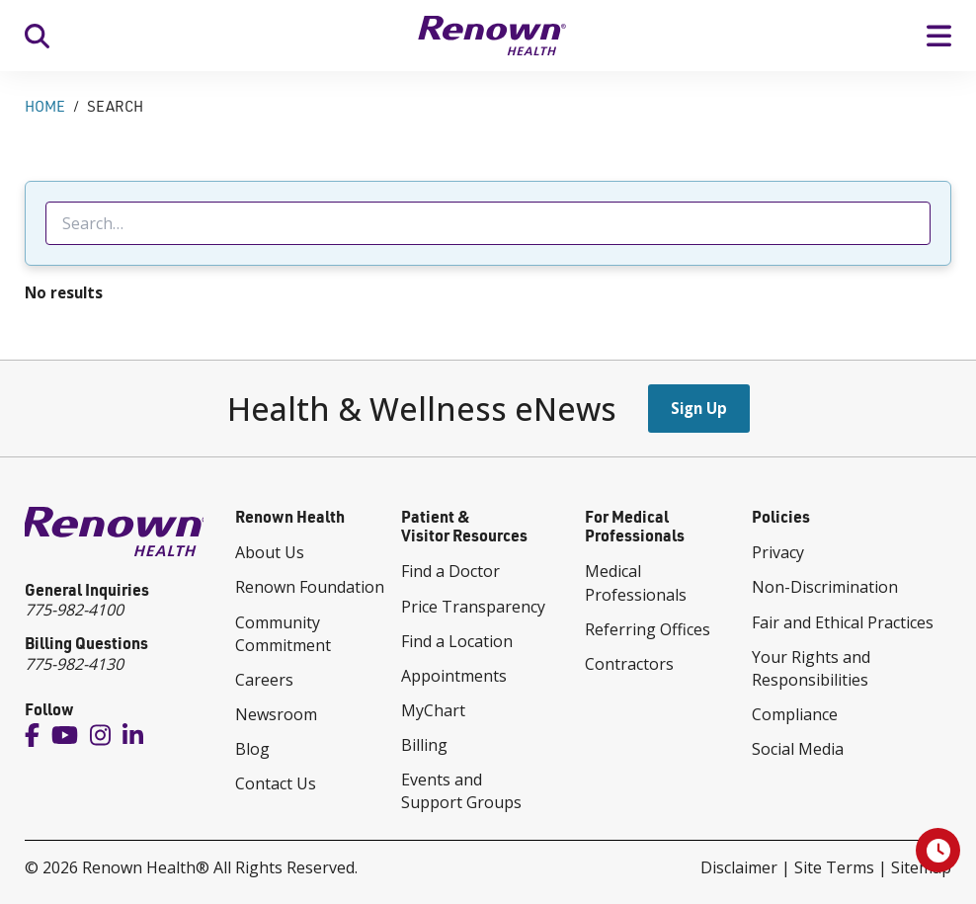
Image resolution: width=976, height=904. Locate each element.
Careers (264, 680)
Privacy (778, 552)
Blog (252, 749)
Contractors (629, 664)
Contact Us (275, 783)
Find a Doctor (450, 571)
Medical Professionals (636, 582)
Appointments (454, 676)
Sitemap (921, 867)
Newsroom (276, 714)
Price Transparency (473, 606)
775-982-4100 (74, 609)
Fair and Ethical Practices (843, 622)
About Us (269, 552)
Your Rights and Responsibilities (811, 668)
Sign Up (699, 408)
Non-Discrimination (825, 587)
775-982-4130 (74, 664)
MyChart (433, 710)
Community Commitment (283, 634)
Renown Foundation (309, 587)
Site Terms (834, 867)
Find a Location (457, 641)
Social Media (798, 749)
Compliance (795, 714)
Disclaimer (738, 867)
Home (45, 106)
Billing (424, 745)
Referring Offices (647, 629)
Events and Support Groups (461, 791)
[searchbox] (487, 223)
